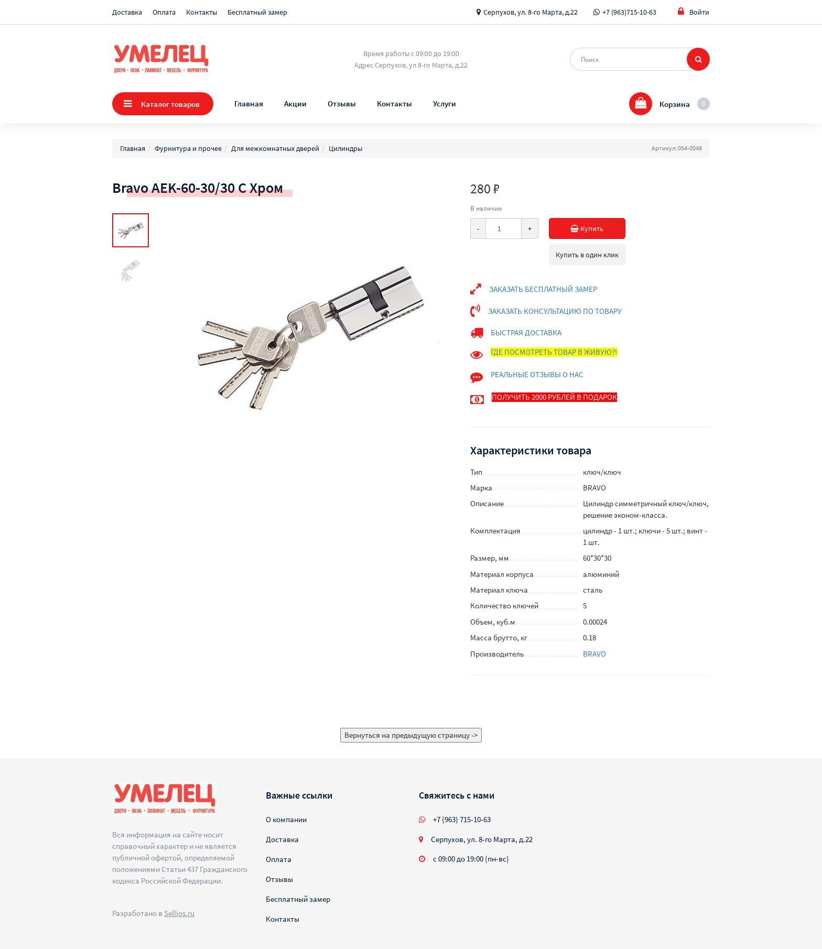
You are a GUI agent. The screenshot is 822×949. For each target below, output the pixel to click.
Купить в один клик (587, 254)
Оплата (164, 12)
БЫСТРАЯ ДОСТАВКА (526, 332)
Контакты (201, 12)
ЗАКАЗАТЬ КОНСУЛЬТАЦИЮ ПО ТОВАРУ (555, 311)
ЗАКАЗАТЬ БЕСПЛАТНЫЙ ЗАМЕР (543, 289)
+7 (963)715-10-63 (629, 12)
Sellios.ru (179, 913)
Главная (248, 103)
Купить (597, 228)
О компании (286, 819)
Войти (693, 12)
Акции (295, 103)
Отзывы (342, 103)
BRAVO (594, 654)
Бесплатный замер (257, 12)
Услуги (444, 103)
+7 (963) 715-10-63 (462, 819)
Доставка (127, 12)
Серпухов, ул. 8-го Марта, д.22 (530, 12)
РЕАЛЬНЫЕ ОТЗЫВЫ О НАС (537, 374)
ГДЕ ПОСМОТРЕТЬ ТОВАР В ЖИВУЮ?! (554, 352)
